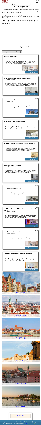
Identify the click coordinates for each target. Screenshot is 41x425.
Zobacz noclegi (31, 72)
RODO (25, 423)
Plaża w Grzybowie (20, 415)
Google (21, 421)
